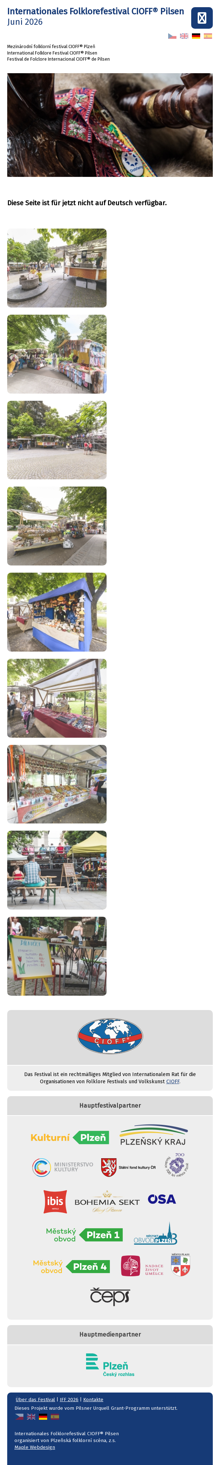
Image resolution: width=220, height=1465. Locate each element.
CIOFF (172, 1082)
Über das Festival (35, 1399)
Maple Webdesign (34, 1447)
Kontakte (93, 1399)
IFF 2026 (69, 1399)
